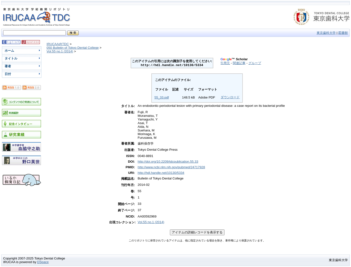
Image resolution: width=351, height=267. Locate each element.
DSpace (43, 262)
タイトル (11, 58)
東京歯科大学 (326, 33)
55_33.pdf (162, 97)
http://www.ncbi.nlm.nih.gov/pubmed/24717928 (171, 167)
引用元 (225, 63)
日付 (8, 74)
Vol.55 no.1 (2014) (60, 51)
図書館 (343, 33)
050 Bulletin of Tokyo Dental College (73, 47)
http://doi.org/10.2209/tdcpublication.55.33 (168, 161)
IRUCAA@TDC (58, 44)
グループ (254, 63)
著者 (8, 66)
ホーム (9, 50)
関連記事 (239, 63)
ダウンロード (230, 97)
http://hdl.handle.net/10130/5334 (161, 173)
